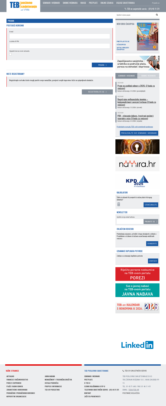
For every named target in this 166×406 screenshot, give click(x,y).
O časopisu (121, 45)
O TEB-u (87, 383)
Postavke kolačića (131, 393)
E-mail (11, 32)
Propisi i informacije (53, 386)
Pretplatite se (123, 41)
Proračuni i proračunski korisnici (20, 393)
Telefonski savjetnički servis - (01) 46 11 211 (101, 389)
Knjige (83, 2)
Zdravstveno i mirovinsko (16, 389)
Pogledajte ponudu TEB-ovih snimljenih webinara (135, 127)
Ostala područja (51, 383)
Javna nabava (50, 376)
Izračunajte (151, 205)
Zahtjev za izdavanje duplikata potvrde (130, 256)
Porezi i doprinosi (13, 383)
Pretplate (93, 2)
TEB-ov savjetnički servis (135, 371)
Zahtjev (153, 261)
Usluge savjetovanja (125, 2)
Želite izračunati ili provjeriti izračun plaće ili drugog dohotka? (134, 198)
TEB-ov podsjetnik (52, 389)
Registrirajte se (96, 92)
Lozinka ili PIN (14, 41)
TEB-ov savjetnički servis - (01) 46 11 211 (142, 8)
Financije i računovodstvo (17, 379)
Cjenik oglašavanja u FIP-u (94, 386)
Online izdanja (107, 2)
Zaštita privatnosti (92, 396)
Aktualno (10, 376)
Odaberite (152, 244)
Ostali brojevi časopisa (123, 48)
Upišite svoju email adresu (126, 217)
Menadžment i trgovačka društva (58, 379)
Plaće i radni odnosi (14, 386)
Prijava (101, 65)
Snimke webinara (70, 2)
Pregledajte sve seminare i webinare (139, 133)
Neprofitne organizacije (16, 396)
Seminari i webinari (51, 2)
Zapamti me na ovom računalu (19, 51)
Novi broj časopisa (125, 23)
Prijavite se (156, 3)
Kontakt (87, 393)
